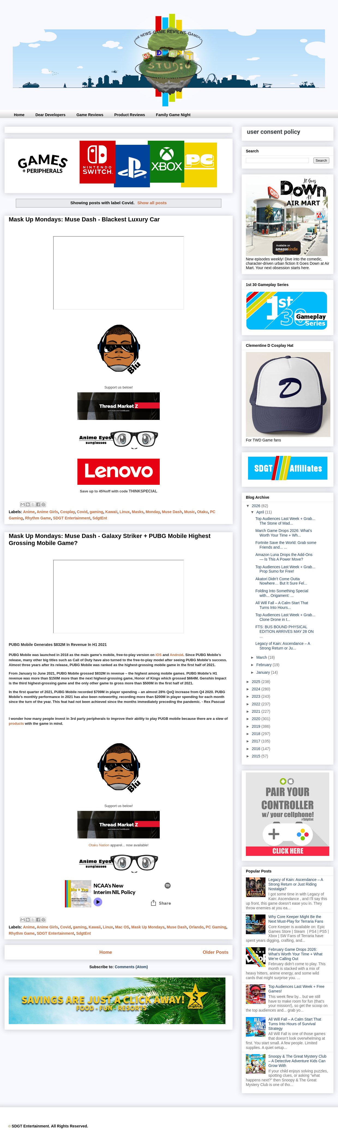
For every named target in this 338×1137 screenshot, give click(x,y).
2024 (256, 689)
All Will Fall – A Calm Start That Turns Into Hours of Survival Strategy (294, 1024)
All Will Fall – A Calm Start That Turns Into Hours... (281, 605)
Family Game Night (173, 115)
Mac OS (122, 927)
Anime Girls (47, 512)
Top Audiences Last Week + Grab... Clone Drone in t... (285, 617)
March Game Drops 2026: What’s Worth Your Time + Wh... (283, 532)
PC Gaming (216, 927)
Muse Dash (172, 512)
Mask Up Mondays (147, 927)
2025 (256, 681)
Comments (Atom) (131, 967)
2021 (256, 711)
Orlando (196, 927)
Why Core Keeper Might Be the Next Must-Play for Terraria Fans (295, 919)
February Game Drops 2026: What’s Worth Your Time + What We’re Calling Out (295, 954)
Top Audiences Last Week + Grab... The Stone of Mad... (285, 520)
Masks (138, 512)
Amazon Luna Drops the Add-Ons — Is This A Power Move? (283, 556)
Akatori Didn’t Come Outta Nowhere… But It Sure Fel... (281, 581)
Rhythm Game (38, 518)
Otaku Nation (99, 845)
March (262, 657)
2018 (256, 734)
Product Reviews (129, 115)
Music (189, 512)
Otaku (202, 512)
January (263, 672)
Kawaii (111, 512)
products (16, 723)
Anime (29, 512)
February (264, 665)
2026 (256, 506)
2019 (256, 726)
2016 (256, 749)
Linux (124, 512)
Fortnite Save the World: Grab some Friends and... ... (285, 544)
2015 (256, 756)
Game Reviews (89, 115)
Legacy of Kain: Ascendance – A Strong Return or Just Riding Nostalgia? (295, 884)
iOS (158, 655)
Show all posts (152, 202)
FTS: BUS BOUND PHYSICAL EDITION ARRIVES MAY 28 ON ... (284, 631)
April (260, 512)
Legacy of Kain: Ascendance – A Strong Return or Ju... (282, 645)
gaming (96, 512)
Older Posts (215, 952)
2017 (256, 741)
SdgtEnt (99, 518)
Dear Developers (50, 115)
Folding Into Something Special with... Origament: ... (281, 593)
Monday (153, 512)
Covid (82, 512)
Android (176, 655)
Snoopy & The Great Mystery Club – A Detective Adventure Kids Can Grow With (297, 1061)
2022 (256, 704)
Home (19, 115)
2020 (256, 719)
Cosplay (67, 512)
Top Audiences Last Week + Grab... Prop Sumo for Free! (285, 569)
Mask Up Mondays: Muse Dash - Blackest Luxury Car (84, 219)
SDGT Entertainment (71, 518)
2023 (256, 696)
